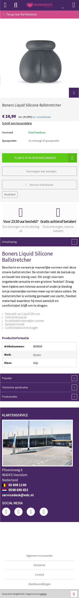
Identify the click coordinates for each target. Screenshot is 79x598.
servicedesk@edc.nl (18, 495)
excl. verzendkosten (41, 117)
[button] (74, 93)
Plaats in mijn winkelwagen (45, 157)
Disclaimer (39, 565)
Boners (37, 354)
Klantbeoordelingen (39, 584)
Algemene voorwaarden (39, 555)
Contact (39, 574)
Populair (39, 378)
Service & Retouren (39, 185)
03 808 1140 (14, 485)
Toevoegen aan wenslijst (40, 171)
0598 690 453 (15, 490)
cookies (43, 593)
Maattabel (9, 194)
